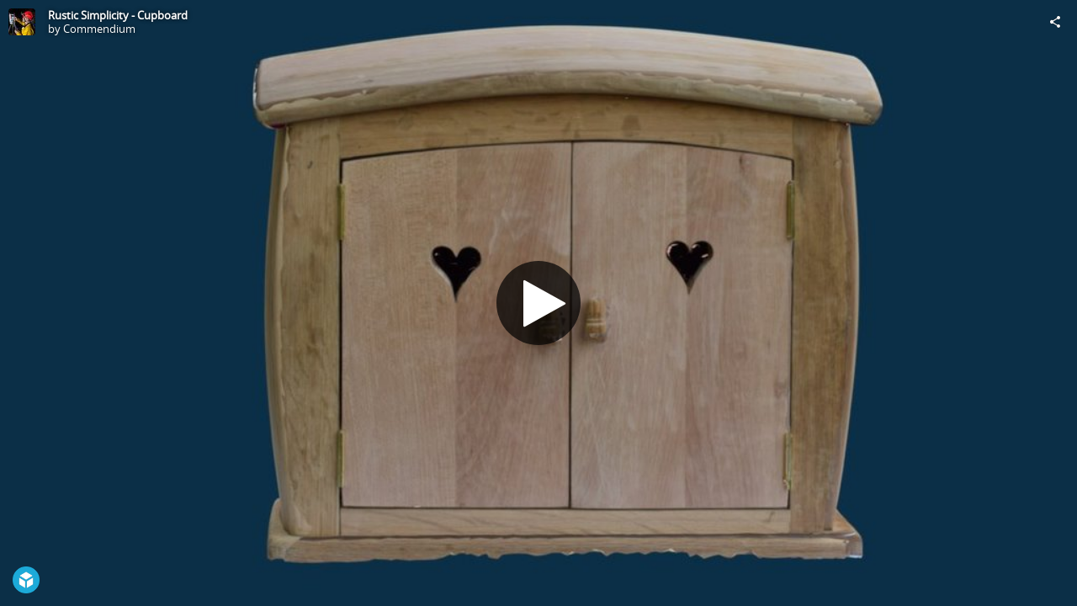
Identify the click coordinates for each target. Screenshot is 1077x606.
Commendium (99, 28)
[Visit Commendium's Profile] (21, 21)
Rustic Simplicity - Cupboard (118, 15)
